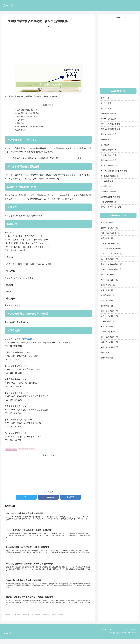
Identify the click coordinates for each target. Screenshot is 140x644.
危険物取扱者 (106, 140)
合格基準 (20, 121)
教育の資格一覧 (107, 326)
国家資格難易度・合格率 (27, 451)
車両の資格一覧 (107, 306)
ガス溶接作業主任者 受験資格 (29, 113)
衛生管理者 (105, 145)
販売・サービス (107, 352)
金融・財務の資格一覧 (109, 259)
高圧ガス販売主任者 (108, 134)
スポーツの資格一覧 (108, 332)
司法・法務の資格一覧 (109, 316)
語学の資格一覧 (107, 238)
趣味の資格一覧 (107, 358)
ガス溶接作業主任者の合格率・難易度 (32, 128)
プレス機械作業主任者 (109, 176)
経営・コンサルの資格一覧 (111, 264)
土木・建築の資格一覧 (109, 280)
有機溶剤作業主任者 (108, 202)
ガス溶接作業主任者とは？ (27, 110)
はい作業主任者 (107, 181)
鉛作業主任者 (106, 186)
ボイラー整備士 (107, 108)
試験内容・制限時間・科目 (27, 117)
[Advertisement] (48, 46)
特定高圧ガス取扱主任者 (110, 124)
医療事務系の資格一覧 (109, 228)
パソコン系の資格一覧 (109, 243)
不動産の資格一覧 (108, 275)
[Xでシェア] (26, 498)
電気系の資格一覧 (108, 285)
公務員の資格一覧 (108, 321)
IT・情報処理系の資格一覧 (111, 248)
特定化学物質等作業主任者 (111, 207)
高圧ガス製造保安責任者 (110, 129)
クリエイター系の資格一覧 (111, 254)
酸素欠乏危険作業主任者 (110, 197)
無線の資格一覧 (107, 290)
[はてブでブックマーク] (70, 498)
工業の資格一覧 (10, 451)
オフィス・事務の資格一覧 (111, 269)
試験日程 (20, 124)
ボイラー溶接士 (107, 103)
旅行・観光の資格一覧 (109, 337)
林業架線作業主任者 (108, 150)
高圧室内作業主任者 (108, 160)
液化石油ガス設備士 (108, 113)
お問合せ (133, 634)
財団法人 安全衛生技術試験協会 (19, 340)
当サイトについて (104, 634)
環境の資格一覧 (107, 300)
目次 (45, 105)
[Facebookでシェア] (48, 498)
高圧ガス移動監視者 (108, 119)
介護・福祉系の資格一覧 (110, 233)
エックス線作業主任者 (109, 166)
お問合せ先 (21, 131)
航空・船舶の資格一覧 (109, 311)
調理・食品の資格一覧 (109, 342)
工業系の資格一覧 (108, 295)
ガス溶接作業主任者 (108, 155)
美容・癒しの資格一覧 (109, 347)
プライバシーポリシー (120, 634)
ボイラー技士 (106, 98)
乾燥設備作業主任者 (108, 191)
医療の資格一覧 (107, 222)
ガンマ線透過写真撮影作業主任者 (114, 171)
